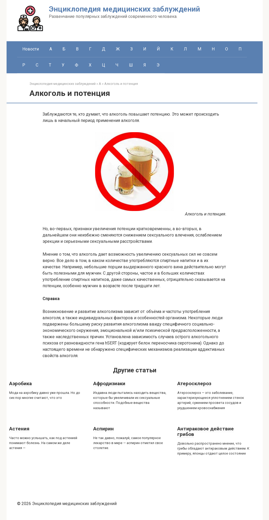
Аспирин (103, 429)
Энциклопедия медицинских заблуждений (124, 9)
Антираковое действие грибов (205, 431)
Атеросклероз (194, 383)
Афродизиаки (109, 383)
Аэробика (20, 383)
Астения (19, 429)
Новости (30, 49)
